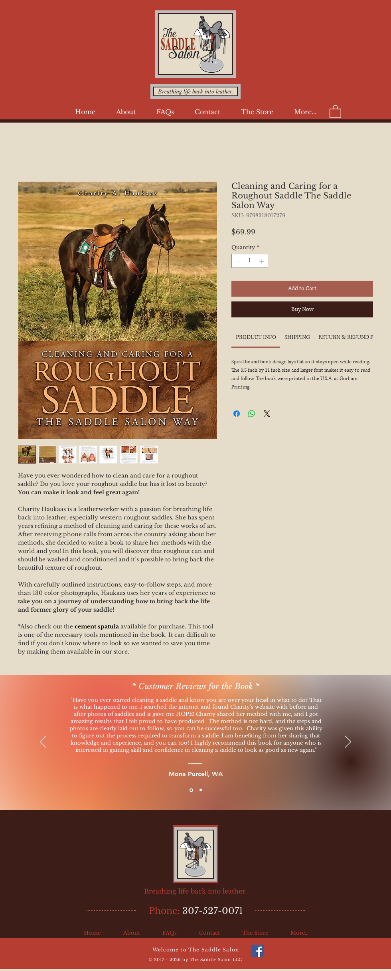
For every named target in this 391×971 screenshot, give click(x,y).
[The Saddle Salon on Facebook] (257, 951)
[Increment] (262, 261)
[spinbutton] (250, 261)
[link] (256, 337)
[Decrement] (237, 261)
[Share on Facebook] (236, 413)
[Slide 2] (200, 790)
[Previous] (43, 742)
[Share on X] (267, 413)
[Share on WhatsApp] (252, 413)
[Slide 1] (191, 790)
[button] (126, 112)
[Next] (348, 742)
